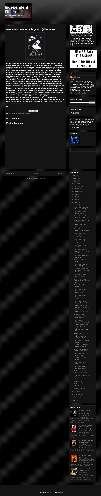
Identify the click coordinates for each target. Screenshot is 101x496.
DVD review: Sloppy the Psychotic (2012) (81, 345)
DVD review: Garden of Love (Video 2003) (81, 350)
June (76, 199)
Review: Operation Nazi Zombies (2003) (81, 325)
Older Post (60, 173)
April (75, 205)
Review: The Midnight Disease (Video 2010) (81, 229)
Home (36, 173)
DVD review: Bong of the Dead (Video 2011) (81, 256)
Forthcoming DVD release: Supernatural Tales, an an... (82, 376)
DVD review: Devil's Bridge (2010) (80, 212)
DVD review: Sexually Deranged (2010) (80, 367)
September (77, 191)
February (77, 394)
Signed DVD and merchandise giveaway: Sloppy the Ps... (82, 316)
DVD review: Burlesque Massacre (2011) (81, 208)
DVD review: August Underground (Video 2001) (81, 297)
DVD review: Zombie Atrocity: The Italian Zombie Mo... (80, 234)
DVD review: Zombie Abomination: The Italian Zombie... (82, 240)
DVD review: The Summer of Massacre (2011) (82, 371)
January (76, 397)
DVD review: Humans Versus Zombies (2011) (82, 302)
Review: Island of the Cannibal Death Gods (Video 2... (81, 307)
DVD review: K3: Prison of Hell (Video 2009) (87, 469)
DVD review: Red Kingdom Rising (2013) (81, 321)
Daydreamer (76, 77)
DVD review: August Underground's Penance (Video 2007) (82, 280)
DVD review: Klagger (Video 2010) (85, 456)
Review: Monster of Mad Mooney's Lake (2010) (81, 216)
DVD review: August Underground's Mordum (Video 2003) (82, 290)
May (75, 202)
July (75, 197)
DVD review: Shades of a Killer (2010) (81, 265)
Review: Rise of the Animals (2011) (80, 337)
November (77, 186)
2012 (74, 181)
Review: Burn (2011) (80, 381)
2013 (74, 178)
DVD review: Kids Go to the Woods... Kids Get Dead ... (81, 270)
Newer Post (10, 173)
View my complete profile (78, 93)
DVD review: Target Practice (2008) (80, 275)
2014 (74, 175)
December (77, 183)
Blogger (60, 492)
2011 (74, 400)
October (76, 188)
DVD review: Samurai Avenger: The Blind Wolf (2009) (82, 251)
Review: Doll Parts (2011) (82, 311)
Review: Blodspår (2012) (81, 333)
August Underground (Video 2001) (20, 113)
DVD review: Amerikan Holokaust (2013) (85, 426)
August (76, 194)
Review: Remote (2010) (81, 388)
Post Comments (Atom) (39, 178)
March (76, 391)
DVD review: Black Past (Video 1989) (81, 354)
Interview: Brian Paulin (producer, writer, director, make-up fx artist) (86, 411)
